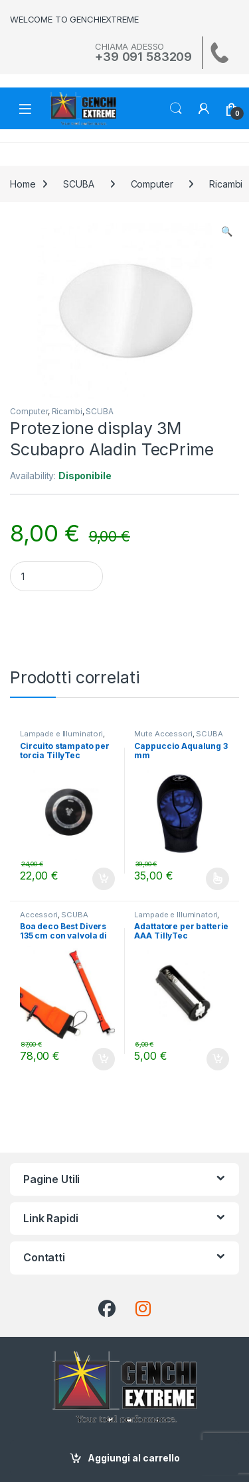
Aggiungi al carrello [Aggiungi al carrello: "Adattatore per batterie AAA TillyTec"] (218, 1059)
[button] (226, 231)
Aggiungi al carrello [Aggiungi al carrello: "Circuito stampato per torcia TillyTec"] (103, 879)
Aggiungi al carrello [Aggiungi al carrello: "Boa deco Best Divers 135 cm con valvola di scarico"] (103, 1059)
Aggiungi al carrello (134, 1457)
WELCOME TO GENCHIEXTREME (74, 19)
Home (22, 184)
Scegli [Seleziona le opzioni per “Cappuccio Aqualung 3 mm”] (217, 879)
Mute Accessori (163, 733)
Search (176, 108)
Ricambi (67, 411)
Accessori (39, 914)
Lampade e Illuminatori (61, 733)
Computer (152, 184)
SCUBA (78, 184)
